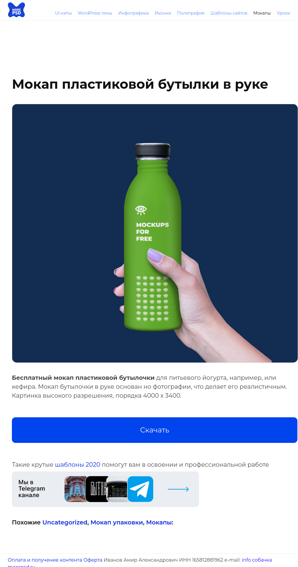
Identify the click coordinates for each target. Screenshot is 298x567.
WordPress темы (95, 13)
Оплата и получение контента (45, 560)
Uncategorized (64, 522)
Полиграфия (190, 13)
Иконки (163, 13)
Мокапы (262, 13)
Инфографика (133, 13)
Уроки (283, 13)
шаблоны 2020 (77, 464)
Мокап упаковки (116, 522)
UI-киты (63, 13)
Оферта (92, 560)
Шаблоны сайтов (229, 13)
